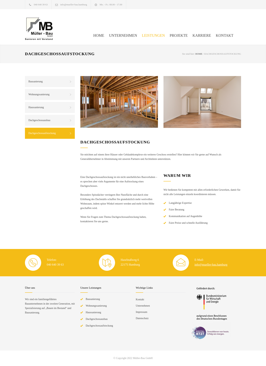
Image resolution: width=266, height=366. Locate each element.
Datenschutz (142, 318)
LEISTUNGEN (153, 35)
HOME (98, 35)
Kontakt (140, 299)
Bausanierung (35, 81)
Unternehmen (143, 305)
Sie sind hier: (188, 53)
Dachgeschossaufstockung (42, 133)
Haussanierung (36, 107)
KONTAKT (224, 35)
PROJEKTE (179, 35)
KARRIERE (201, 35)
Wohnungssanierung (39, 94)
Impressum (141, 312)
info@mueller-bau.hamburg (73, 4)
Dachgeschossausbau (39, 120)
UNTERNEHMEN (123, 35)
